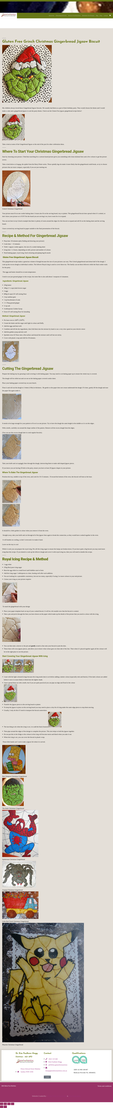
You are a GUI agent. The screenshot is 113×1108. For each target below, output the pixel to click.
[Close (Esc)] (1, 1104)
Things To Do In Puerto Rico (57, 1096)
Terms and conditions (105, 1086)
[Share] (5, 1104)
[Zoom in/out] (12, 1104)
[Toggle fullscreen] (9, 1104)
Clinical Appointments (61, 15)
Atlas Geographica (74, 1096)
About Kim (51, 15)
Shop (101, 15)
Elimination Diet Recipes (88, 15)
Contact (106, 15)
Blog (97, 15)
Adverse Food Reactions (74, 15)
